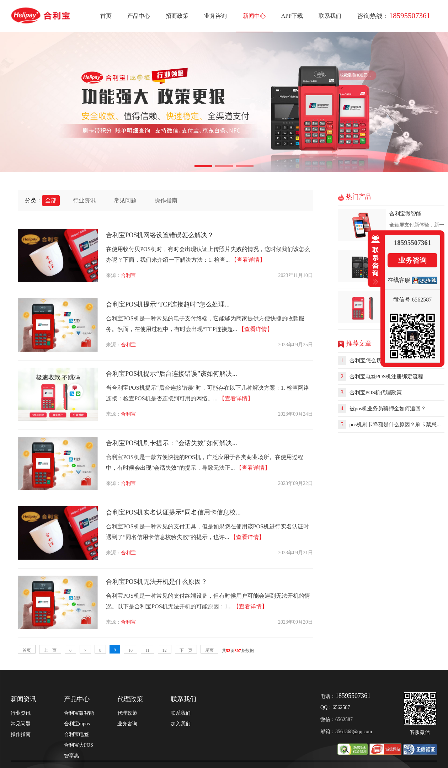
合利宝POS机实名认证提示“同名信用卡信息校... (173, 512)
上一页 (50, 650)
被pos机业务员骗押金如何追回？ (386, 408)
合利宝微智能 (405, 214)
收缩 (374, 260)
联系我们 (330, 16)
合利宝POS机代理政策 (374, 392)
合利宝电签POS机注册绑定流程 (385, 376)
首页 (106, 16)
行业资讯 (84, 200)
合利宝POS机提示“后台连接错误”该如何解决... (171, 373)
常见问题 (125, 200)
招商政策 (177, 16)
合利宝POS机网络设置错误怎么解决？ (160, 235)
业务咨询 (215, 16)
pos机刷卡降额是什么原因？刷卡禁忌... (394, 424)
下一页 (186, 650)
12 (164, 650)
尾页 (209, 650)
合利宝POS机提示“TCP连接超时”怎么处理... (168, 304)
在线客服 (399, 280)
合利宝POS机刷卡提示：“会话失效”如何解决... (171, 443)
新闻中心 (254, 16)
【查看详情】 (248, 260)
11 (147, 650)
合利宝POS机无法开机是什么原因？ (156, 581)
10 (130, 650)
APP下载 (292, 16)
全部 (51, 200)
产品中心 (138, 16)
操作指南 (166, 200)
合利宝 (128, 275)
